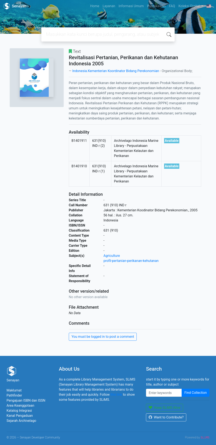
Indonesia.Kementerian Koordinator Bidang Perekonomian (115, 71)
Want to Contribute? (166, 417)
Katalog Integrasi (19, 411)
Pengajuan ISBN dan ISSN (26, 400)
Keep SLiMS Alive (164, 408)
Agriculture (112, 256)
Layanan (109, 6)
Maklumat (14, 390)
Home (94, 6)
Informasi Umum (131, 6)
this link (116, 395)
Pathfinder (14, 395)
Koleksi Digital (189, 6)
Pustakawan (156, 6)
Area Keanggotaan (20, 405)
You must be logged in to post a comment (103, 337)
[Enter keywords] (164, 393)
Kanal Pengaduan (20, 416)
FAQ (172, 6)
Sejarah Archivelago (21, 421)
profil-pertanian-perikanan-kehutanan (131, 261)
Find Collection (195, 393)
